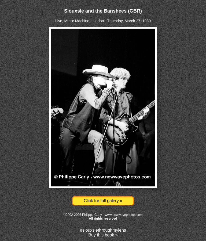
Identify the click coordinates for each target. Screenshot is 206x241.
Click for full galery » (103, 200)
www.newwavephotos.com (124, 215)
